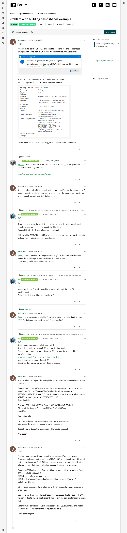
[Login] (124, 3)
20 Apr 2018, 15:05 (35, 251)
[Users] (3, 23)
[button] (3, 530)
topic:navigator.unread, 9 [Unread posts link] (104, 60)
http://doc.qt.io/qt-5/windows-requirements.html (38, 356)
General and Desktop (27, 24)
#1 (85, 40)
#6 (85, 279)
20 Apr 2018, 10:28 (35, 40)
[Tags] (3, 13)
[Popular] (3, 18)
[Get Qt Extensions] (3, 38)
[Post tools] (84, 149)
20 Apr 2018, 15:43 (35, 313)
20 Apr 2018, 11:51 (35, 186)
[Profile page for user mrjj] (13, 216)
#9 (85, 376)
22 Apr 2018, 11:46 (35, 447)
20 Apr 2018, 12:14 (51, 214)
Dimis (20, 40)
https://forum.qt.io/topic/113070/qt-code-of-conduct (34, 174)
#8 (85, 338)
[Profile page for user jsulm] (13, 163)
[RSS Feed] (32, 32)
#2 (85, 161)
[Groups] (3, 28)
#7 (85, 313)
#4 (85, 214)
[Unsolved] (3, 43)
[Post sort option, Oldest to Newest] (20, 32)
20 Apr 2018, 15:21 (51, 279)
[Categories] (3, 3)
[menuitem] (124, 3)
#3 (85, 186)
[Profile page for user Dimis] (13, 42)
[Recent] (3, 8)
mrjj (19, 214)
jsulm (20, 161)
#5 (85, 251)
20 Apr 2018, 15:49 (51, 338)
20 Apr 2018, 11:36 (52, 161)
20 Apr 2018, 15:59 (35, 376)
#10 (84, 447)
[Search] (3, 33)
